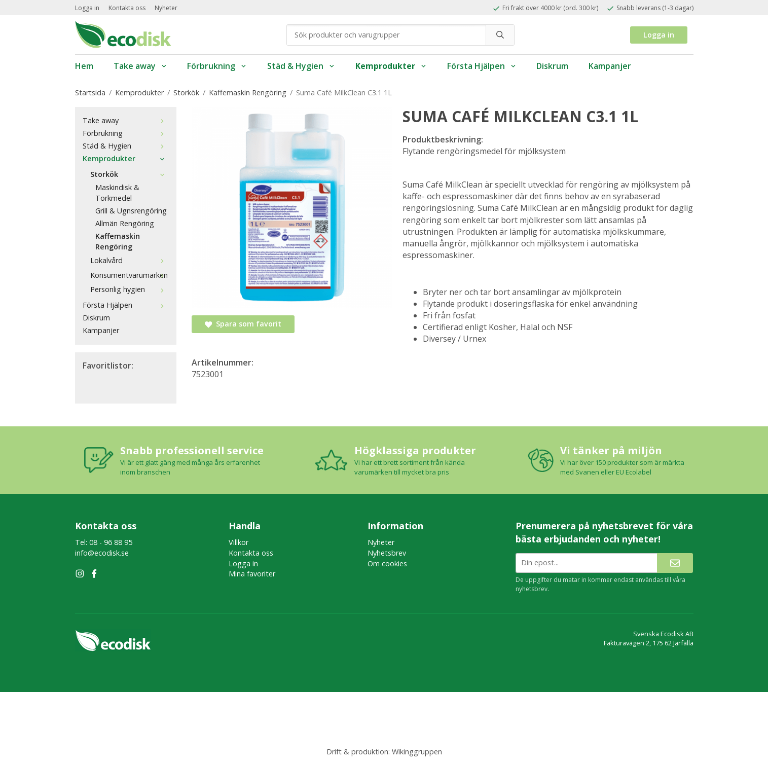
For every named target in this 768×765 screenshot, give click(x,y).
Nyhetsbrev (387, 553)
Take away (140, 65)
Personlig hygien (129, 289)
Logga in (87, 8)
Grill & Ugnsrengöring (131, 210)
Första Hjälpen (482, 65)
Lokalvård (129, 260)
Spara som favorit (243, 324)
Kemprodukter (391, 65)
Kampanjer (610, 65)
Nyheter (166, 8)
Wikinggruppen (417, 751)
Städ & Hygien (301, 65)
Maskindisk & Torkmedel (117, 193)
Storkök (129, 174)
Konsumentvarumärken (129, 275)
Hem (84, 65)
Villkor (238, 542)
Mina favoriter (252, 573)
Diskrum (552, 65)
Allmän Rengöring (124, 223)
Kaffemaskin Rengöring (117, 241)
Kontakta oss (126, 8)
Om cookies (387, 563)
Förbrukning (217, 65)
